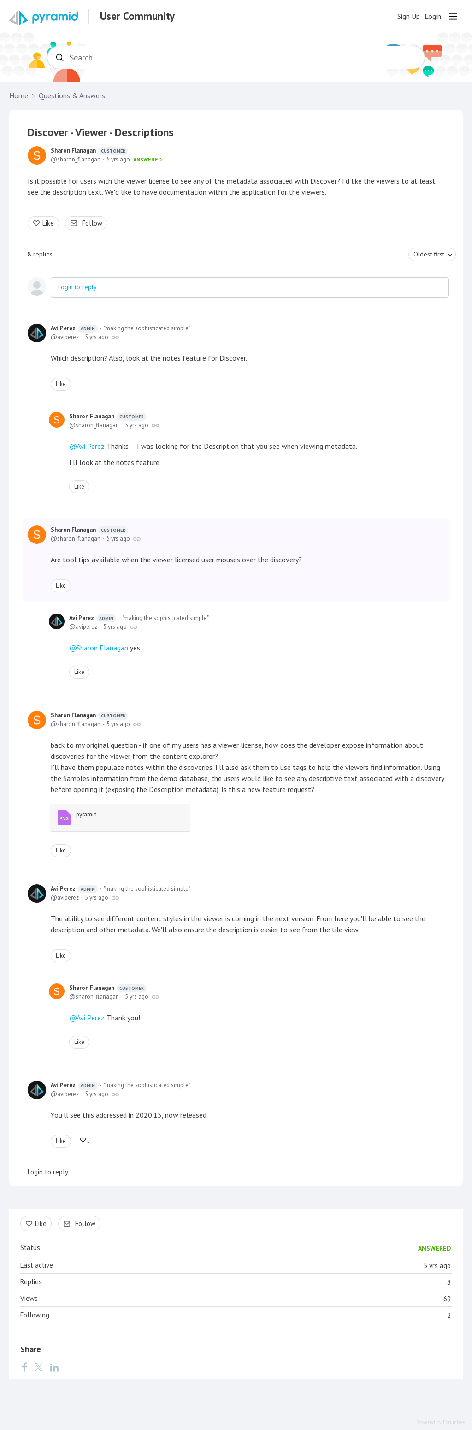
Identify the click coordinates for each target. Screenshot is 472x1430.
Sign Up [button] (408, 16)
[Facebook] (24, 1366)
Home (18, 95)
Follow (92, 223)
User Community (137, 16)
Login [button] (433, 16)
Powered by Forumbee (440, 1422)
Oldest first (428, 254)
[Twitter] (38, 1366)
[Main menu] (453, 16)
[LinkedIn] (54, 1366)
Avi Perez (74, 328)
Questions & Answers (72, 95)
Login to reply (77, 287)
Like (48, 223)
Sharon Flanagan (89, 151)
